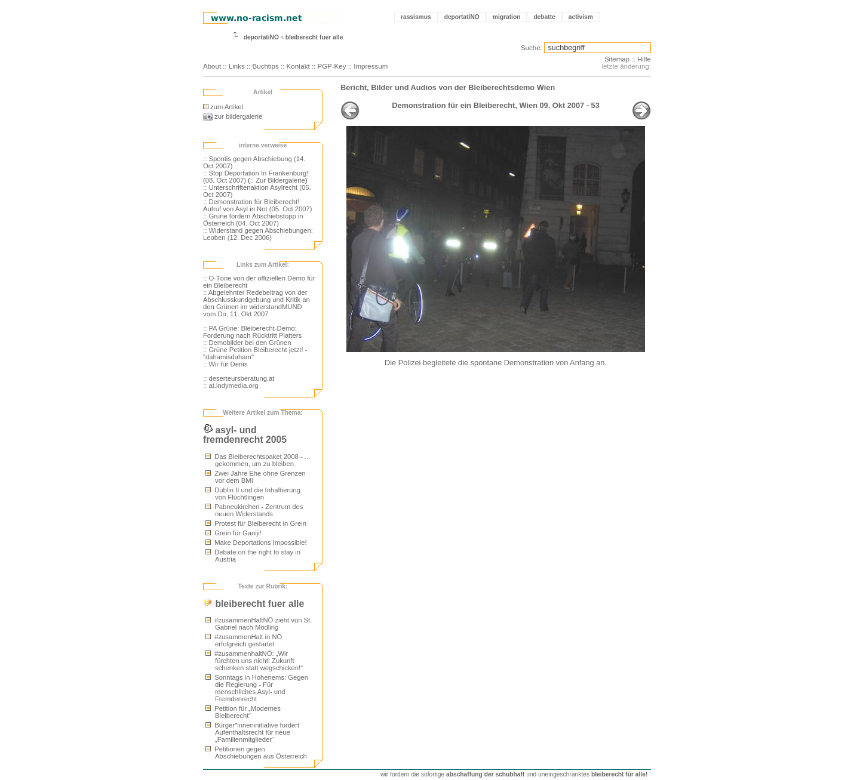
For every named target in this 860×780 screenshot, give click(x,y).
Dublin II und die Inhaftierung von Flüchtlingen (252, 493)
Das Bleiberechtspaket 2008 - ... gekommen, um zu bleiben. (257, 460)
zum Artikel (223, 106)
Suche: (531, 47)
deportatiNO (462, 17)
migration (507, 17)
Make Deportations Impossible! (256, 542)
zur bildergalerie (232, 116)
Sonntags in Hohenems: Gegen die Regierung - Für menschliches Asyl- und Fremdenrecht (256, 688)
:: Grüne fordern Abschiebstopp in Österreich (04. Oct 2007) (253, 219)
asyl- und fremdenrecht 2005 (245, 435)
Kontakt (298, 66)
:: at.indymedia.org (231, 385)
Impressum (371, 66)
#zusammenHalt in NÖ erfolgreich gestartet (243, 640)
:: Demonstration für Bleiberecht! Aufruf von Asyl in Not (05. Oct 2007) (257, 205)
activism (581, 17)
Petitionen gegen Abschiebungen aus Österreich (256, 752)
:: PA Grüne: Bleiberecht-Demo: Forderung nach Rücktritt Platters (252, 332)
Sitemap (616, 59)
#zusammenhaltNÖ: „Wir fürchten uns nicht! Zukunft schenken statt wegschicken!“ (254, 660)
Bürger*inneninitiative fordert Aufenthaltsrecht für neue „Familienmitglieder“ (252, 732)
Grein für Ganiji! (233, 533)
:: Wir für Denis (225, 364)
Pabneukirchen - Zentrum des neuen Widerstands (254, 510)
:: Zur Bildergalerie (277, 180)
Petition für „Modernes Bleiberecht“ (243, 712)
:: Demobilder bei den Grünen (247, 342)
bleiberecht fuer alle (314, 37)
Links (237, 66)
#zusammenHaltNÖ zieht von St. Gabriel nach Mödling (258, 623)
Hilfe (644, 59)
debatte (544, 17)
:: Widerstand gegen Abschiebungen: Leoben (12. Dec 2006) (258, 234)
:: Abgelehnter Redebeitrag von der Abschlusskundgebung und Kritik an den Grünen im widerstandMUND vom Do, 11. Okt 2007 (256, 303)
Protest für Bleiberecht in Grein (255, 523)
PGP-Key (331, 66)
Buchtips (266, 66)
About (212, 66)
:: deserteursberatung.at (238, 378)
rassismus (416, 17)
